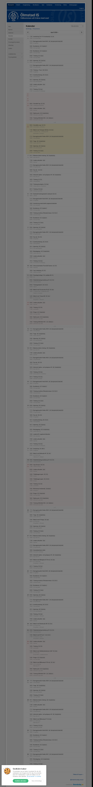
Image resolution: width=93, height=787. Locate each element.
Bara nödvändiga (37, 781)
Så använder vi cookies (34, 776)
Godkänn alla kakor (20, 781)
